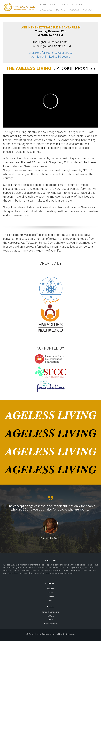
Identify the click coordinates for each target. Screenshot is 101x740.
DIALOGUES (46, 10)
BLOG (65, 4)
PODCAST (74, 10)
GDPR (50, 619)
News (50, 592)
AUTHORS (77, 4)
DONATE (60, 10)
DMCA (50, 616)
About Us (51, 588)
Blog (50, 600)
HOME (43, 4)
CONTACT (87, 10)
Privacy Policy (50, 623)
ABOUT (54, 4)
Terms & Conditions (50, 612)
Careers (50, 596)
